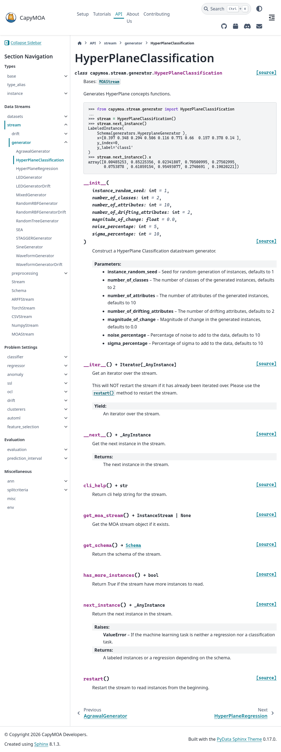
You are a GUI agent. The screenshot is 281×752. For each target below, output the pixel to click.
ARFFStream (23, 299)
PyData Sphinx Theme (239, 739)
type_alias (16, 84)
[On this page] (272, 17)
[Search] (226, 9)
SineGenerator (29, 246)
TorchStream (23, 308)
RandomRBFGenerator (37, 203)
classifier (15, 356)
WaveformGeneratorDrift (39, 264)
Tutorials (102, 14)
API (118, 14)
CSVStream (22, 316)
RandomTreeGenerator (37, 220)
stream (14, 124)
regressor (16, 365)
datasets (15, 116)
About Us (133, 17)
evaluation (16, 449)
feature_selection (23, 426)
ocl (9, 391)
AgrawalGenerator (33, 151)
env (10, 507)
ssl (9, 383)
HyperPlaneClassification (40, 160)
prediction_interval (24, 458)
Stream (18, 281)
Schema (19, 290)
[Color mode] (259, 8)
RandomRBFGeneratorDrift (41, 212)
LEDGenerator (29, 177)
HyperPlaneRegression (37, 168)
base (11, 76)
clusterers (16, 409)
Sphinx (41, 744)
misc (11, 498)
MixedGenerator (31, 194)
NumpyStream (25, 325)
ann (10, 481)
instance (15, 93)
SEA (19, 229)
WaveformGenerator (35, 255)
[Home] (80, 43)
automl (13, 418)
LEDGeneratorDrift (33, 186)
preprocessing (25, 273)
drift (15, 133)
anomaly (15, 374)
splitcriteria (17, 489)
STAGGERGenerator (34, 238)
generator (21, 142)
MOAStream (23, 334)
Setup (83, 14)
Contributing (157, 14)
